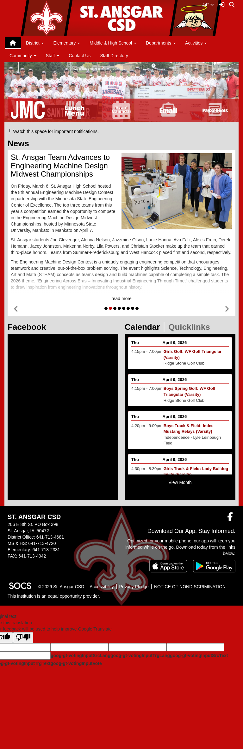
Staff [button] (52, 55)
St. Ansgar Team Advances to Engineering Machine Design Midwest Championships (60, 165)
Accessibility (102, 586)
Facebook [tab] (29, 327)
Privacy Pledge (134, 586)
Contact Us (79, 55)
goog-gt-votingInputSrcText (199, 655)
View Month (180, 482)
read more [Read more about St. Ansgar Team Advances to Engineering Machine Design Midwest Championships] (121, 298)
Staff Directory (114, 55)
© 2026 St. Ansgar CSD (61, 586)
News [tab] (20, 143)
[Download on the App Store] (168, 566)
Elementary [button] (66, 42)
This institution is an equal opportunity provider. (54, 596)
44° (208, 4)
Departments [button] (161, 42)
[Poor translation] (23, 637)
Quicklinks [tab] (191, 327)
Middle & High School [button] (113, 42)
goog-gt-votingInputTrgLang (140, 655)
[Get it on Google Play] (214, 566)
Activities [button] (196, 42)
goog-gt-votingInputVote (76, 663)
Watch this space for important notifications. (53, 131)
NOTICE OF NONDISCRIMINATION (190, 586)
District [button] (35, 42)
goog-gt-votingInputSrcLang (80, 655)
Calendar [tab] (144, 327)
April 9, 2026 (175, 348)
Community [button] (22, 55)
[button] (16, 309)
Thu (135, 348)
